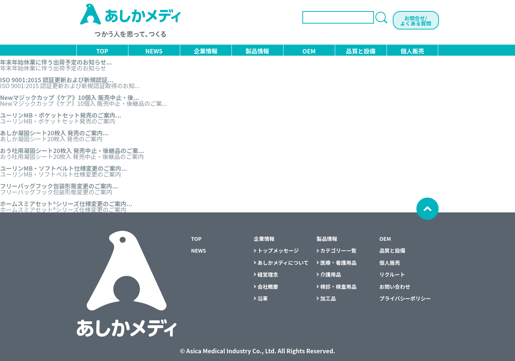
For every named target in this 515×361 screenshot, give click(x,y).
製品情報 (257, 50)
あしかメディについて (283, 262)
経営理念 (268, 274)
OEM (309, 50)
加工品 (328, 298)
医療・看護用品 (338, 262)
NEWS (153, 50)
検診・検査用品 (338, 286)
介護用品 (330, 274)
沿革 (263, 298)
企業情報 (205, 50)
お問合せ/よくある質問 (415, 20)
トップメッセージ (278, 250)
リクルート (392, 274)
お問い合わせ (395, 286)
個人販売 (412, 50)
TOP (102, 50)
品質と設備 (360, 50)
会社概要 (268, 286)
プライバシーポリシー (405, 298)
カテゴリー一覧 (338, 250)
